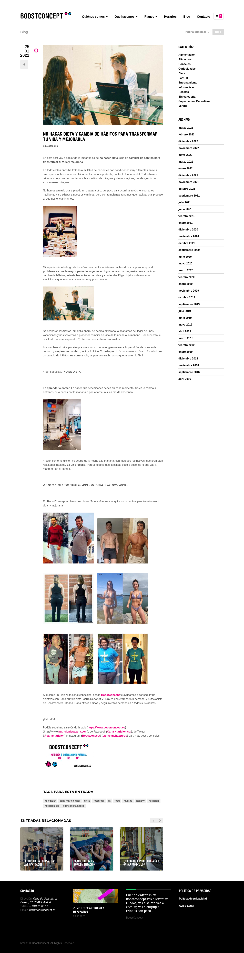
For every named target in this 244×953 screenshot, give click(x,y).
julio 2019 (184, 311)
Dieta (181, 73)
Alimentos (184, 59)
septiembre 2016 (189, 372)
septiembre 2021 (189, 195)
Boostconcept (91, 735)
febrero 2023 (186, 134)
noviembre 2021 (188, 182)
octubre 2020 (186, 243)
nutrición (154, 800)
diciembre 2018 (188, 358)
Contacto (203, 16)
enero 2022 (185, 168)
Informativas (186, 87)
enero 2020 (185, 284)
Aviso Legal (186, 905)
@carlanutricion (54, 735)
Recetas (183, 91)
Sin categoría (50, 146)
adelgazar (50, 800)
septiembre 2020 (189, 250)
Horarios (170, 16)
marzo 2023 (185, 127)
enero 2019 (185, 351)
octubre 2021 (186, 189)
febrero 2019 (186, 345)
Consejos (184, 64)
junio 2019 (185, 318)
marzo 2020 (185, 270)
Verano (182, 105)
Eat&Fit (183, 78)
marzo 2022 (185, 161)
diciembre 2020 (188, 229)
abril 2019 (184, 331)
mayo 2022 (185, 155)
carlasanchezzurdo (115, 735)
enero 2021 (185, 222)
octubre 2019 (186, 297)
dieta (87, 800)
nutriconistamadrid (74, 805)
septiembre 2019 (189, 304)
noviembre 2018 (188, 365)
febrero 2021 (186, 216)
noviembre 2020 (188, 236)
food (117, 800)
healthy (140, 800)
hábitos (128, 800)
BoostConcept (110, 694)
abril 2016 (184, 379)
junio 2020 (185, 256)
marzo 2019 (185, 338)
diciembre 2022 (188, 141)
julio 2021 (184, 202)
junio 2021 (185, 209)
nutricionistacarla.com (72, 731)
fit (109, 800)
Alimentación (186, 54)
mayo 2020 (185, 263)
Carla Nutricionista (119, 731)
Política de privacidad (193, 898)
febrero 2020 (186, 277)
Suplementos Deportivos (194, 101)
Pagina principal (195, 31)
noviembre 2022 (188, 148)
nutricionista (52, 805)
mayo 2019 (185, 324)
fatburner (99, 800)
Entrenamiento (187, 82)
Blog (186, 16)
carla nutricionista (70, 800)
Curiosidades (187, 68)
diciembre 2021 (188, 175)
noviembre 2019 (188, 290)
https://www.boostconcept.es (106, 727)
